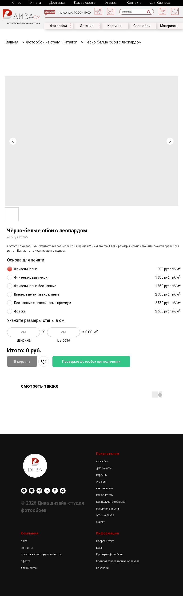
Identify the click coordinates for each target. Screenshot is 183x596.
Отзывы (109, 2)
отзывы (101, 481)
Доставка (56, 2)
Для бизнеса (158, 2)
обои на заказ (105, 514)
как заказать (104, 488)
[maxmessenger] (63, 490)
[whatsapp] (24, 490)
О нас (16, 2)
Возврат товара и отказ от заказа (117, 560)
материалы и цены (108, 508)
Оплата (35, 2)
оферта (25, 560)
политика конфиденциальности (41, 554)
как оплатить (104, 494)
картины (101, 474)
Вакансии (102, 567)
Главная (11, 41)
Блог (99, 547)
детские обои (104, 467)
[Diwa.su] (39, 490)
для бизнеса (29, 567)
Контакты (133, 2)
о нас (24, 540)
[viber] (32, 490)
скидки (100, 521)
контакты (27, 547)
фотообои (102, 461)
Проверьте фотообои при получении (91, 361)
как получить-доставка (110, 501)
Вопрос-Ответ (105, 540)
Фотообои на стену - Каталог (51, 41)
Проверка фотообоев (109, 554)
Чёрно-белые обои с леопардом (113, 41)
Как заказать (83, 2)
